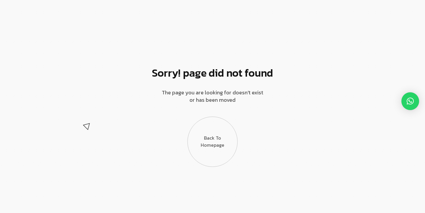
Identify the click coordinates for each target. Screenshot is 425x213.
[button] (410, 101)
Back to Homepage (212, 140)
